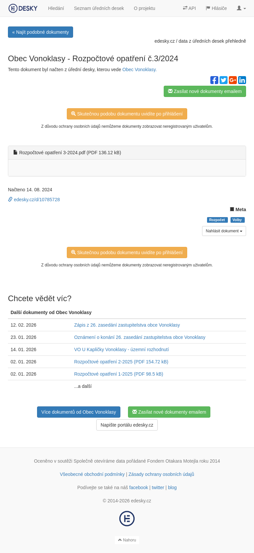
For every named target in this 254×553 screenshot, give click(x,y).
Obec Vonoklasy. (139, 69)
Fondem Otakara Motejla (172, 461)
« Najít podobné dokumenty (40, 32)
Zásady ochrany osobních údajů (161, 474)
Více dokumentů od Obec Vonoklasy (78, 412)
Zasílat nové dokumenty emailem (205, 91)
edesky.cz (164, 41)
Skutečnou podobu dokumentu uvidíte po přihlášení (127, 113)
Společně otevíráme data (99, 461)
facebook (138, 487)
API (189, 8)
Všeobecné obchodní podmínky (92, 474)
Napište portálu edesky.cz (127, 425)
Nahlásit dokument (224, 231)
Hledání (56, 8)
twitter (158, 487)
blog (172, 487)
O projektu (144, 8)
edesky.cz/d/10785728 (34, 199)
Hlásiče (216, 8)
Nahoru (127, 540)
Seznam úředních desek (99, 8)
